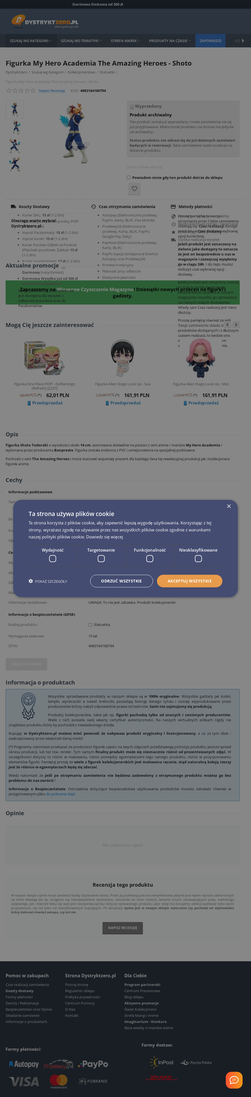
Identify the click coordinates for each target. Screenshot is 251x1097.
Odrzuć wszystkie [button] (121, 581)
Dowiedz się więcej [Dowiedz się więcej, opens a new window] (104, 536)
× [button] (229, 506)
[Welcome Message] (234, 1080)
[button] (48, 581)
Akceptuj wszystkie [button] (190, 581)
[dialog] (125, 548)
